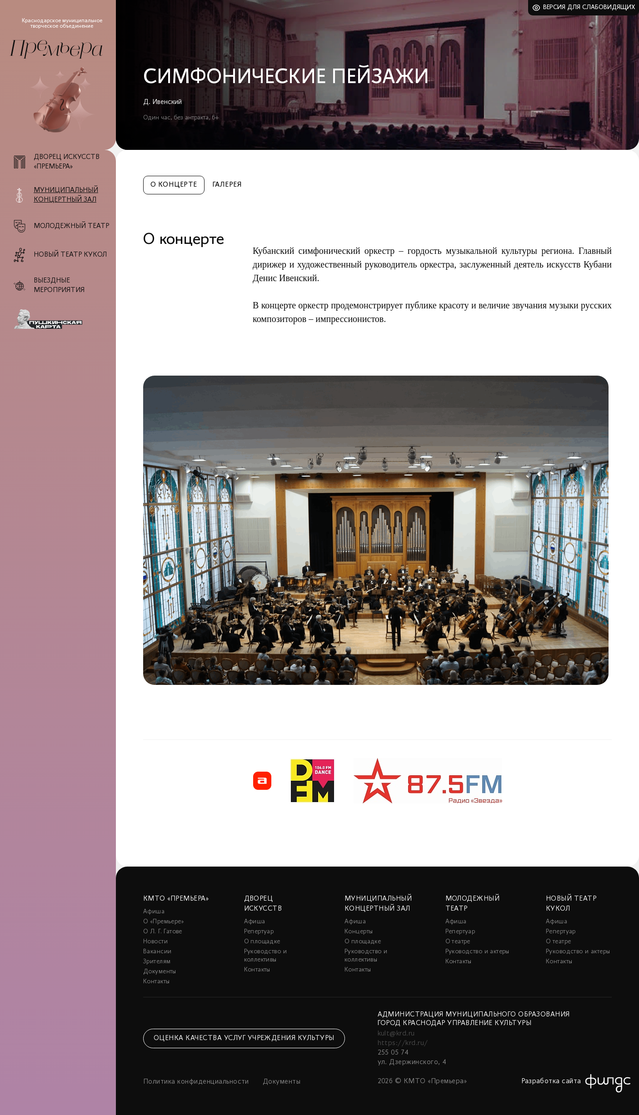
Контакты (156, 981)
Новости (155, 941)
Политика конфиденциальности (196, 1081)
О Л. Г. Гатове (162, 931)
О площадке (262, 941)
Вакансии (157, 951)
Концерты (358, 931)
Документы (159, 971)
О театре (457, 941)
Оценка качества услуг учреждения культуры (244, 1038)
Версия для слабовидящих (589, 7)
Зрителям (156, 961)
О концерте (173, 184)
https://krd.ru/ (403, 1043)
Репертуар (259, 931)
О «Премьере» (163, 921)
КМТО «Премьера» (176, 898)
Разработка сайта (551, 1081)
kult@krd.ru (396, 1033)
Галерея (227, 184)
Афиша (154, 911)
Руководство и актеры (477, 951)
